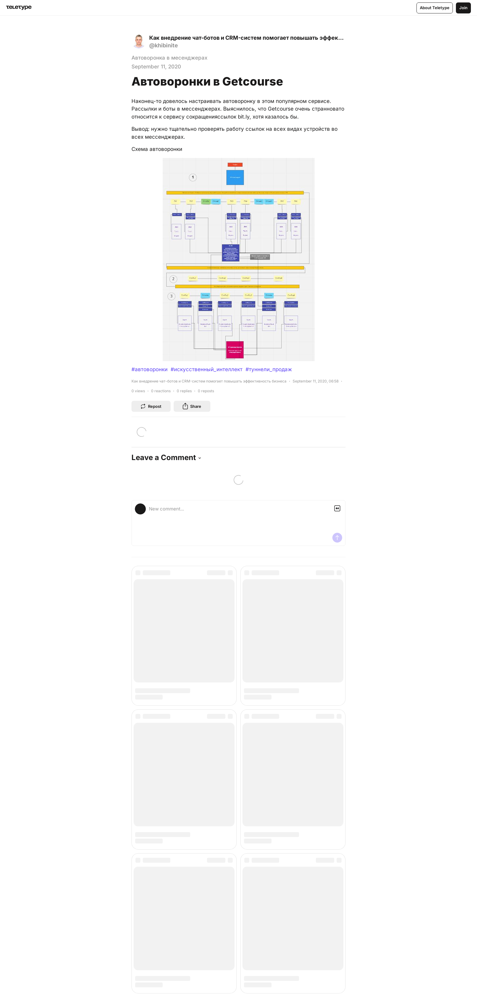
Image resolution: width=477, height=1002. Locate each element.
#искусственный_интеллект (206, 369)
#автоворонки (149, 369)
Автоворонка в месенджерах (169, 58)
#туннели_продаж (269, 369)
